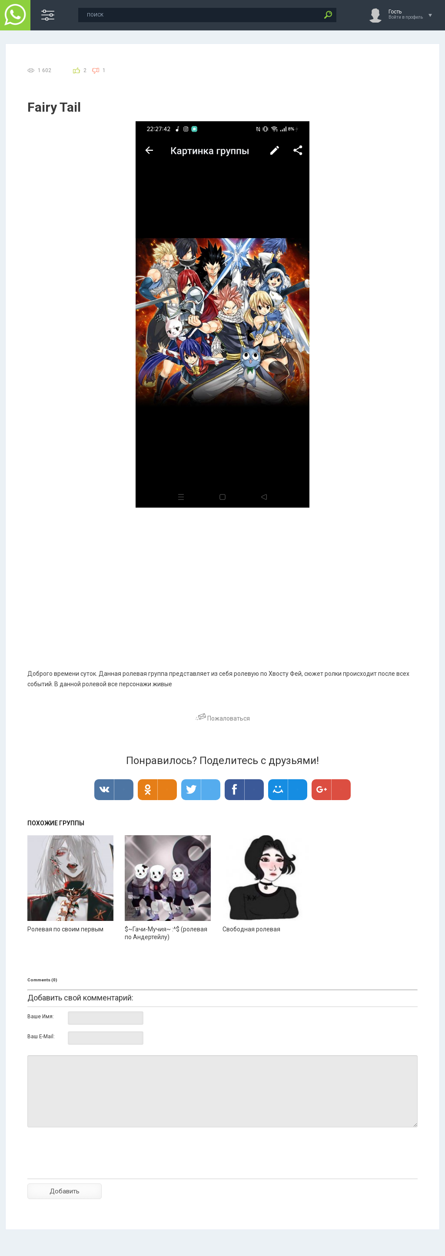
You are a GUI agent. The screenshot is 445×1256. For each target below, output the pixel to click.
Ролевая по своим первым (65, 929)
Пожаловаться (223, 718)
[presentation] (93, 1168)
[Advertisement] (222, 573)
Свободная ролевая (251, 929)
